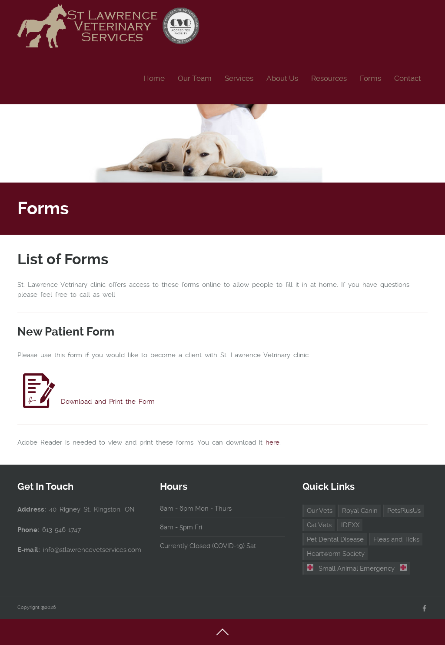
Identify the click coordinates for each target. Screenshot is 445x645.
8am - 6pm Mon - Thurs (196, 508)
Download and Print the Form (108, 402)
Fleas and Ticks (396, 539)
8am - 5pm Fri (181, 527)
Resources (329, 78)
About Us (282, 78)
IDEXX (350, 525)
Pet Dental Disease (335, 539)
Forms (370, 78)
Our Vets (319, 511)
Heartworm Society (336, 554)
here (272, 442)
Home (154, 78)
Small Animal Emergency (357, 568)
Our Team (195, 78)
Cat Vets (319, 525)
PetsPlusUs (404, 511)
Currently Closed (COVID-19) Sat (208, 546)
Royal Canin (360, 511)
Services (239, 78)
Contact (407, 78)
